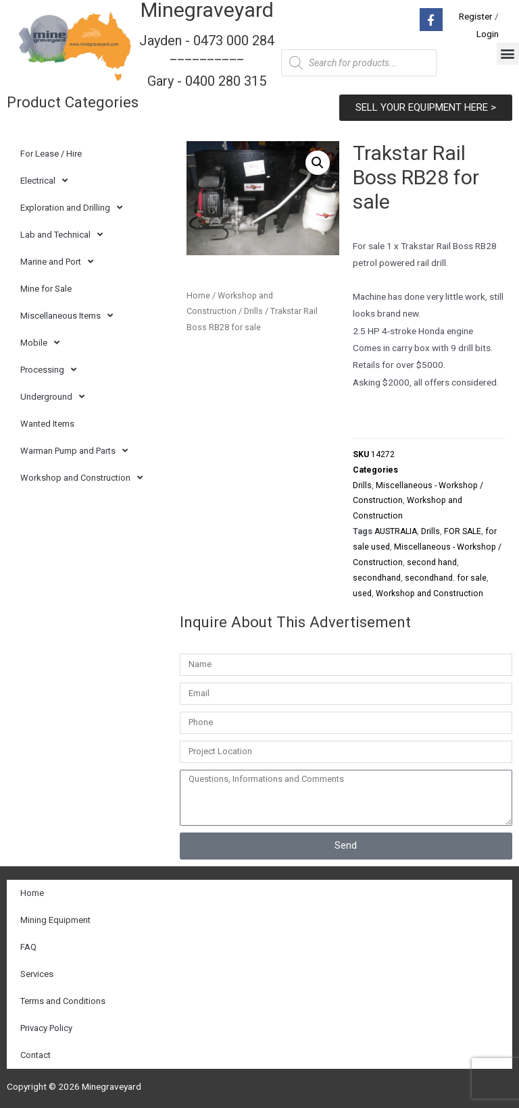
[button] (508, 54)
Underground (52, 397)
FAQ (28, 947)
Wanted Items (47, 424)
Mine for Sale (46, 289)
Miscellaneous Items (66, 316)
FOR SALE (462, 531)
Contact (35, 1055)
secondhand (377, 578)
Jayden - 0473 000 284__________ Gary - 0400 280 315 (206, 60)
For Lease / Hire (51, 154)
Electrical (44, 180)
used (362, 593)
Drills (253, 311)
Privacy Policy (46, 1028)
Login (487, 33)
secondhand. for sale (446, 578)
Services (36, 974)
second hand (432, 562)
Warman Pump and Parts (74, 451)
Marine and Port (56, 261)
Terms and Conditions (62, 1001)
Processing (48, 370)
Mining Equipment (55, 920)
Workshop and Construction (81, 478)
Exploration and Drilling (71, 207)
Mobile (39, 343)
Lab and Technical (61, 234)
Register (476, 16)
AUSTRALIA (395, 531)
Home (198, 295)
